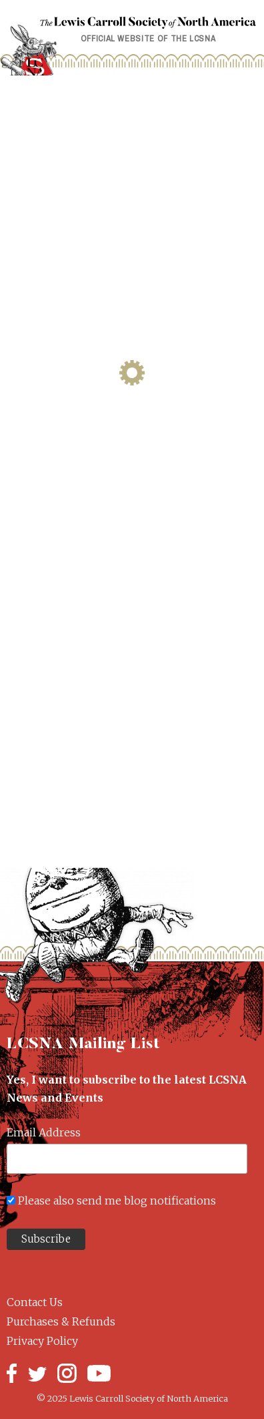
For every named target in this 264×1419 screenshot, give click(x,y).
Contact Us (35, 1302)
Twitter (37, 1373)
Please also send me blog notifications (117, 1200)
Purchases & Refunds (61, 1321)
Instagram (67, 1373)
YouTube (99, 1373)
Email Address (44, 1132)
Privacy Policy (42, 1341)
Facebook (12, 1373)
